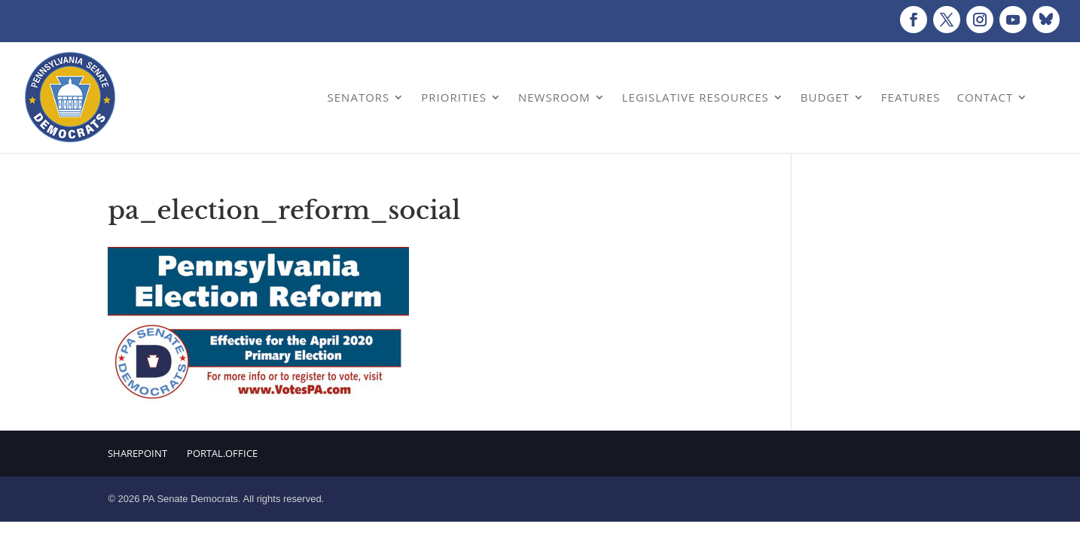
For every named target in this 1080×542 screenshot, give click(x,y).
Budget (825, 97)
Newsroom (554, 97)
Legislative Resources (695, 97)
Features (911, 97)
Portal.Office (222, 453)
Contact (984, 97)
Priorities (454, 97)
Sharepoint (137, 453)
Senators (359, 97)
